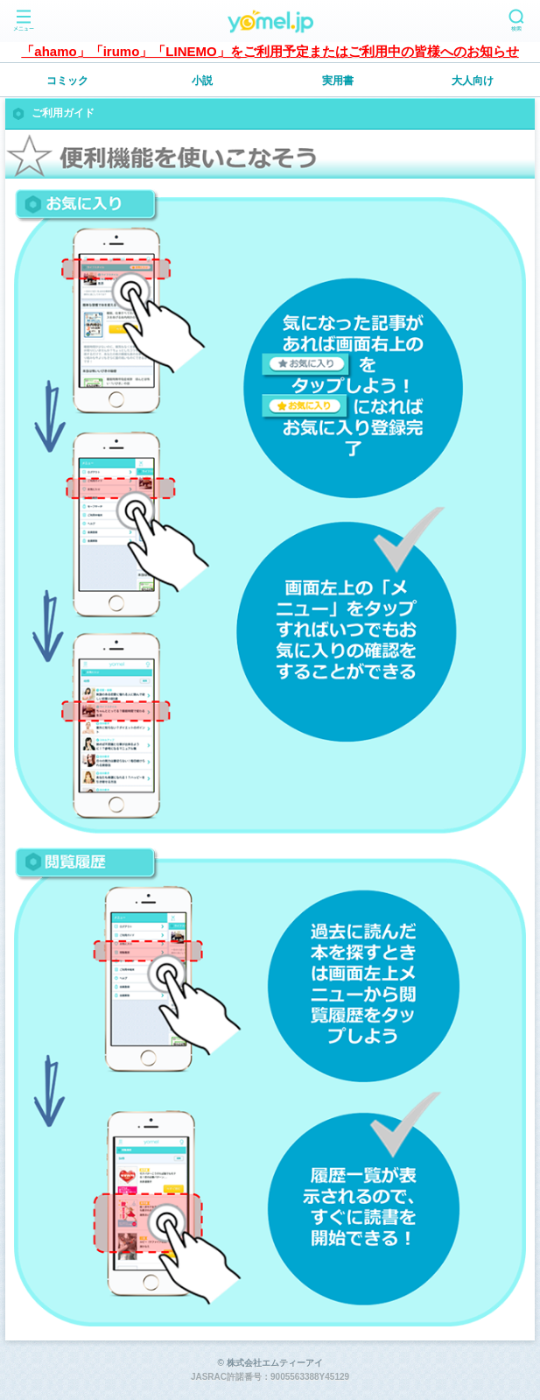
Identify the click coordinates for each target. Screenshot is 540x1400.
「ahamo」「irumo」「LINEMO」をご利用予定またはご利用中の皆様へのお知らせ (269, 51)
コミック (67, 80)
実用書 (338, 80)
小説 (202, 80)
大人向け (473, 80)
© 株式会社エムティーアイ (269, 1363)
